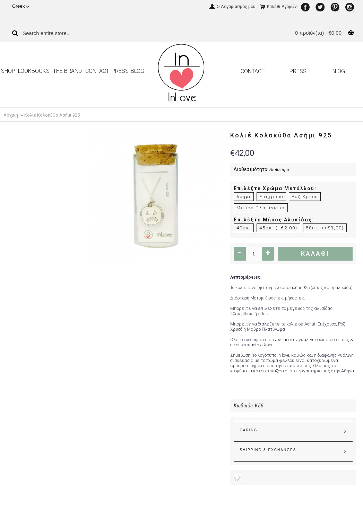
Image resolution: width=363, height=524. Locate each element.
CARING (249, 430)
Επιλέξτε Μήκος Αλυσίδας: (274, 219)
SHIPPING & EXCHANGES (268, 450)
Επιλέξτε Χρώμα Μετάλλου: (275, 188)
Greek (20, 6)
